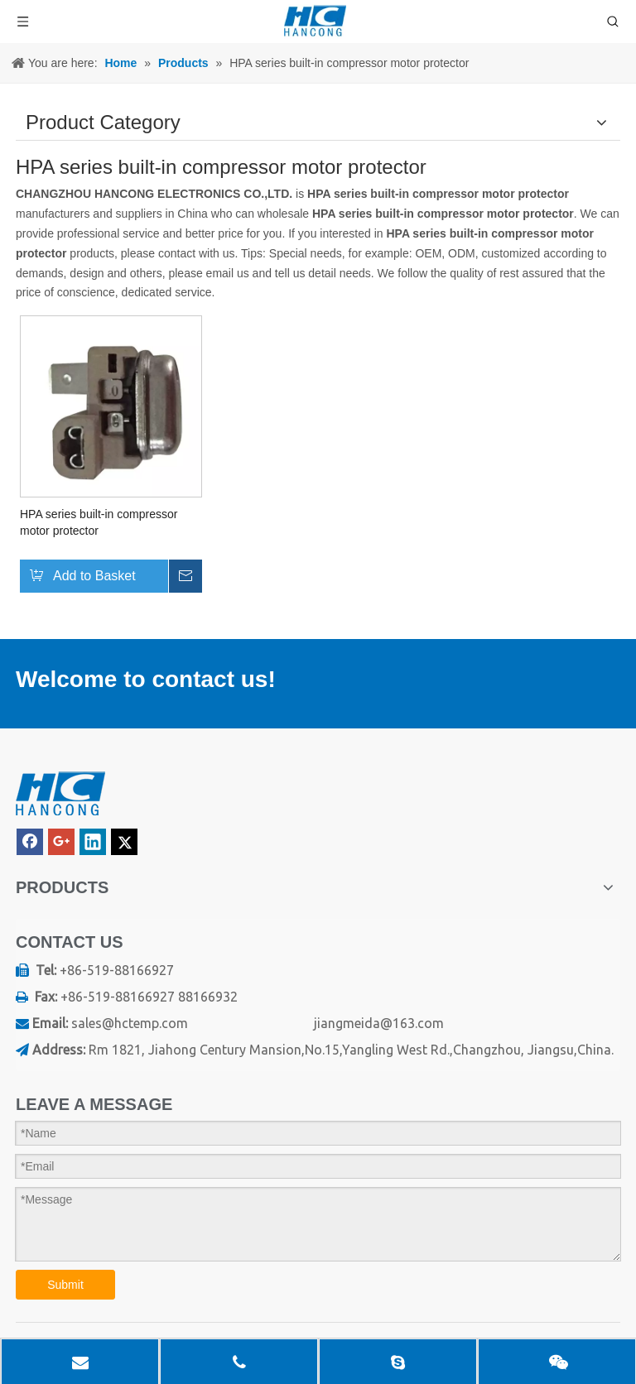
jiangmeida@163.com (379, 1023)
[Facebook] (30, 842)
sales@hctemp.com (129, 1023)
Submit (65, 1284)
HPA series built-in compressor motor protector (98, 522)
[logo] (60, 794)
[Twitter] (124, 842)
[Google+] (61, 842)
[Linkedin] (93, 842)
